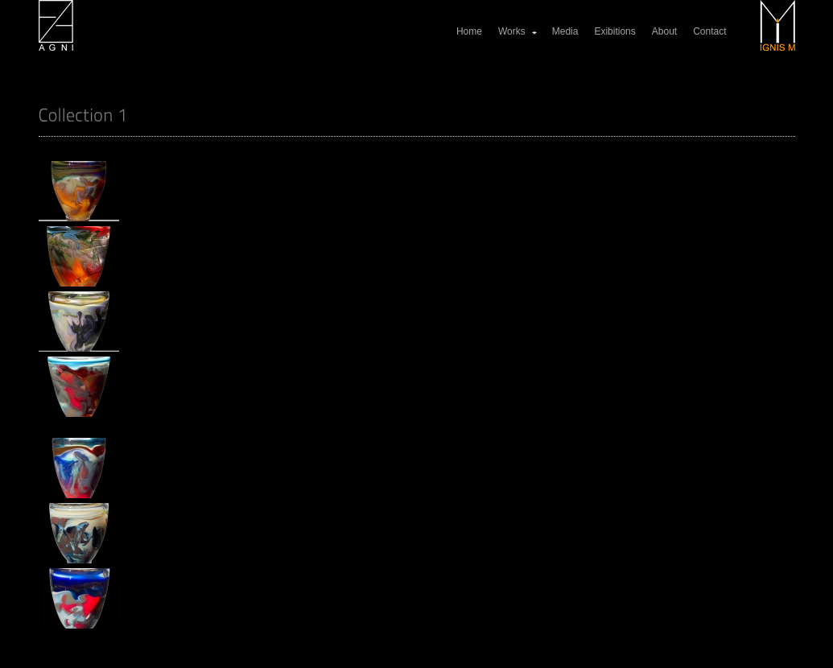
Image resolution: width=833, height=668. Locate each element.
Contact (709, 31)
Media (565, 31)
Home (469, 31)
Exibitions (614, 31)
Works (518, 31)
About (664, 31)
